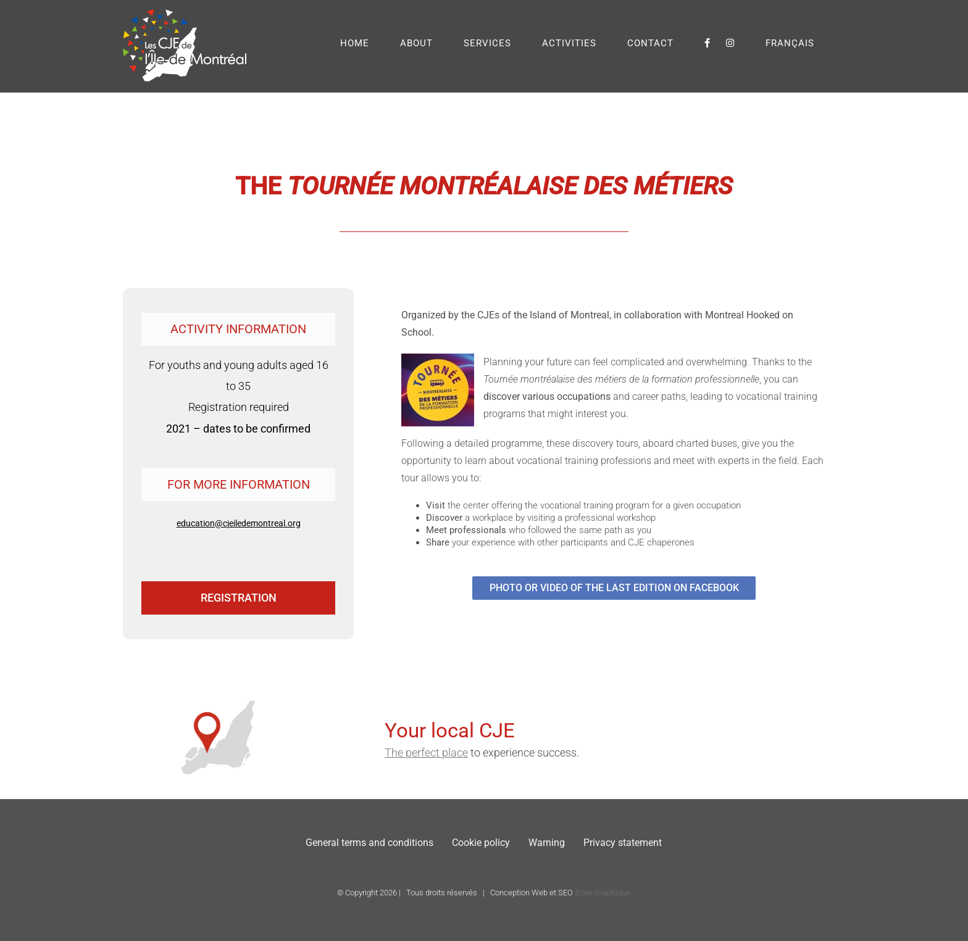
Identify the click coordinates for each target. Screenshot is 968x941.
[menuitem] (790, 43)
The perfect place (598, 752)
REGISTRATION (239, 597)
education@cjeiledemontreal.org (239, 523)
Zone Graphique (602, 892)
